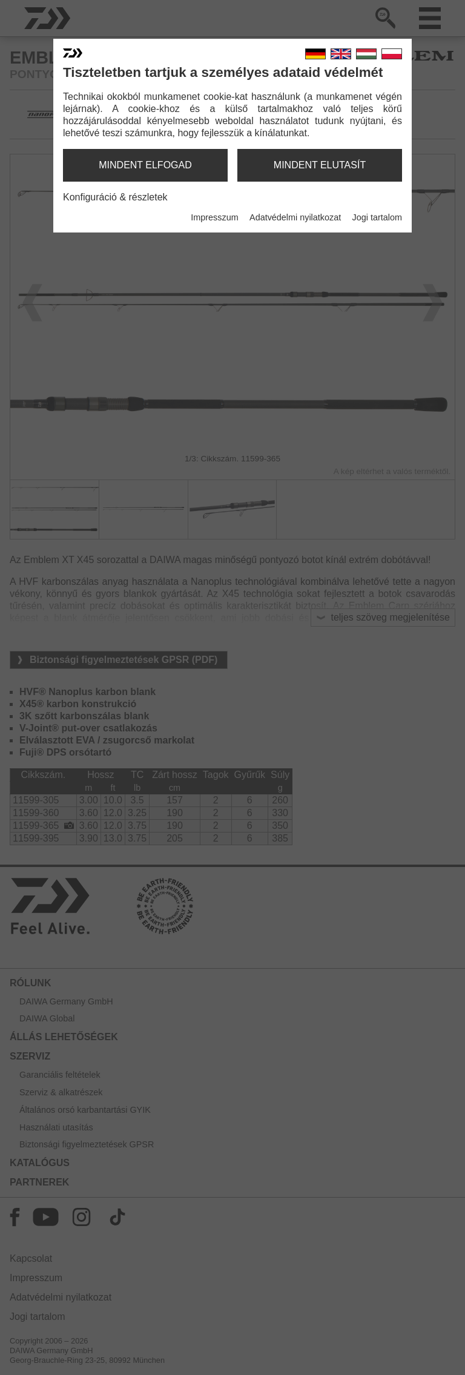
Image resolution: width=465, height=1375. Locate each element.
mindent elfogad (145, 165)
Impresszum (214, 217)
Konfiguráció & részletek (115, 197)
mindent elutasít (320, 165)
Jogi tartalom (377, 217)
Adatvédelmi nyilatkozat (295, 217)
